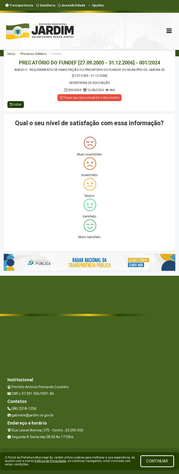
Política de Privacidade (50, 461)
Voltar (15, 104)
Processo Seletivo (33, 54)
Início (11, 54)
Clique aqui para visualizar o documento (89, 97)
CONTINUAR (157, 461)
